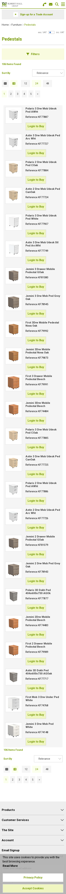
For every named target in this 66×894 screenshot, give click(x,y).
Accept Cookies (33, 888)
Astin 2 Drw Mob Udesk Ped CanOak (43, 190)
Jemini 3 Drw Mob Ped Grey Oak (43, 297)
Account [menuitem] (8, 840)
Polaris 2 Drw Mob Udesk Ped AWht (41, 485)
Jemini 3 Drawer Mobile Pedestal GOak (40, 271)
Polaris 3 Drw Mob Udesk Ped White (41, 217)
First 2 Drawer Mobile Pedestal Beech (39, 645)
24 (36, 83)
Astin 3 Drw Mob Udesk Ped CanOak (43, 458)
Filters (35, 54)
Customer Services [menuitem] (15, 820)
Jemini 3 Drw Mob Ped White (40, 725)
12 (25, 83)
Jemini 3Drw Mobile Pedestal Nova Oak (38, 351)
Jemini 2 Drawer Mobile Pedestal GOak (40, 538)
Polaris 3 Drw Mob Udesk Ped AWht (41, 110)
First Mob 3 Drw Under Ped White (42, 699)
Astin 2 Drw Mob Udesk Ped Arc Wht (43, 511)
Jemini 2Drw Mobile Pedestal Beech (38, 618)
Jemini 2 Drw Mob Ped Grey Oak (43, 565)
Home (5, 24)
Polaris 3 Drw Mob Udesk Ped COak (41, 431)
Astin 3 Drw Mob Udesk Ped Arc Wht (43, 137)
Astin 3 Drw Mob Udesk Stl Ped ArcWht (42, 244)
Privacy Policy (33, 877)
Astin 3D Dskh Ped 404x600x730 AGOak (39, 672)
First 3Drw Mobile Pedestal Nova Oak (42, 324)
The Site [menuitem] (8, 830)
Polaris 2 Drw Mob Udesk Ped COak (41, 164)
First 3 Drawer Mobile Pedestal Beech (39, 378)
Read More (10, 866)
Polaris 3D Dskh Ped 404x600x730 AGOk (38, 592)
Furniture (16, 24)
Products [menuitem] (8, 810)
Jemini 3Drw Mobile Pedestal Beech (38, 404)
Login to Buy (36, 126)
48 (47, 83)
